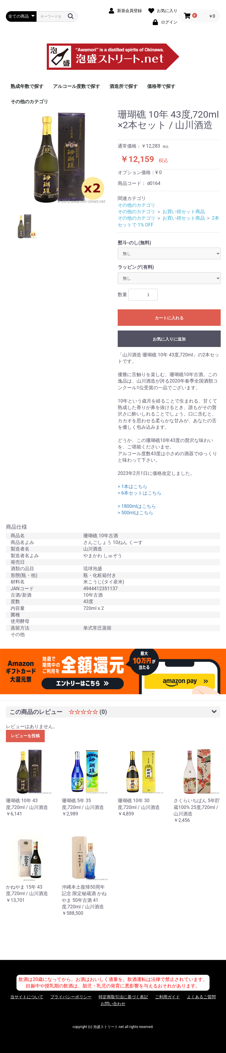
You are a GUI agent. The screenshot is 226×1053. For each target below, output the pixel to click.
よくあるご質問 (201, 996)
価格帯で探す (161, 86)
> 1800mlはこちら (137, 506)
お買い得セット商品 (183, 211)
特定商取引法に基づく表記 (123, 996)
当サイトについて (26, 996)
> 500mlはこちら (135, 512)
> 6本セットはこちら (140, 493)
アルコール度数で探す (76, 86)
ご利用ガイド (167, 996)
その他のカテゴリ (29, 101)
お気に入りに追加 (169, 339)
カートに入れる (169, 318)
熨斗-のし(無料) (134, 243)
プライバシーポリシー (71, 996)
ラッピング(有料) (136, 267)
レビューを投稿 (25, 735)
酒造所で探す (123, 86)
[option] (59, 157)
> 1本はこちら (132, 486)
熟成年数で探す (27, 86)
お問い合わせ (113, 1003)
